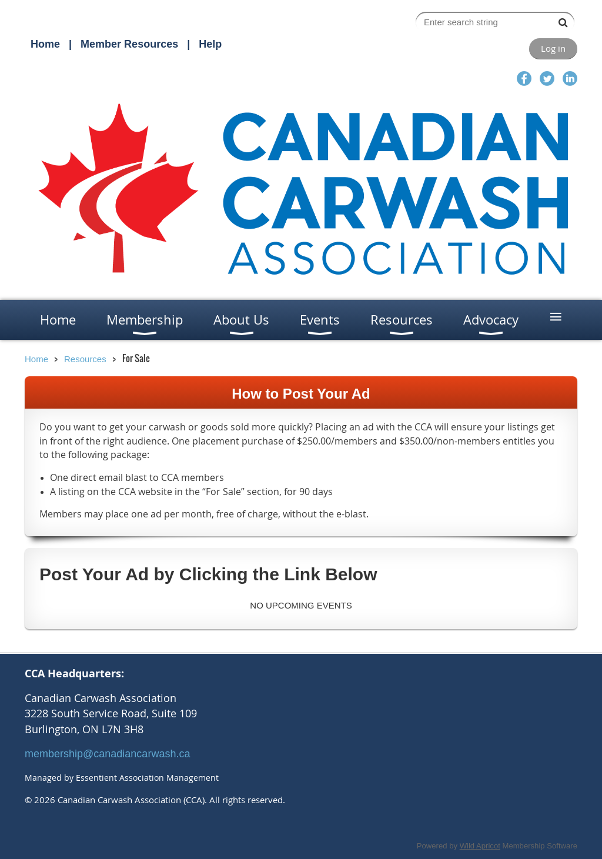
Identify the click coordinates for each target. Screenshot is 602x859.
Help (210, 44)
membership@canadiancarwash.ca (107, 754)
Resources (85, 359)
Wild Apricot (480, 845)
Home (45, 44)
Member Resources (129, 44)
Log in (553, 48)
